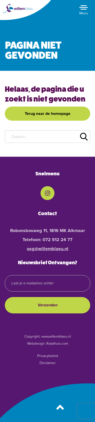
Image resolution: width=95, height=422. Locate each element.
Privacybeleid (47, 356)
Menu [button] (83, 13)
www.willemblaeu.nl (56, 336)
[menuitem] (47, 193)
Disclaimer (48, 363)
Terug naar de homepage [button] (47, 113)
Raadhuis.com (57, 343)
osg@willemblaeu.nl (47, 248)
